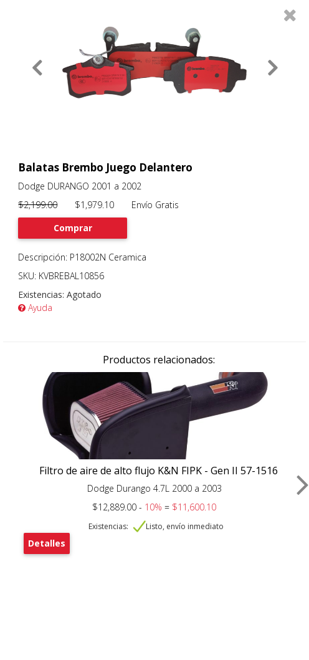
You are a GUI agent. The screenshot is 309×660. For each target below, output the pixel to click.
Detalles (46, 543)
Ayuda (35, 307)
